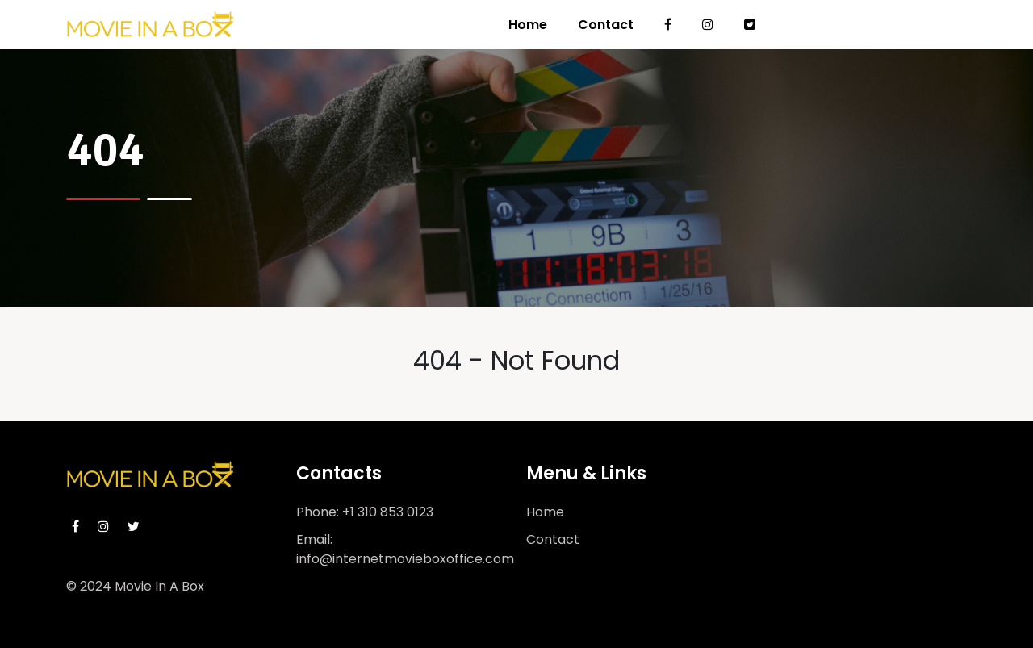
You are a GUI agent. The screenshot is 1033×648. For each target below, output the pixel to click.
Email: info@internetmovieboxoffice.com (405, 549)
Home (527, 24)
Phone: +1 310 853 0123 (364, 512)
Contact (606, 24)
